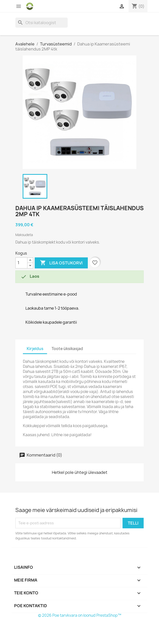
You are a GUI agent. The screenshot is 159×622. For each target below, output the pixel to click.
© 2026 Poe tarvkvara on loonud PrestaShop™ (79, 615)
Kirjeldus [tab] (35, 348)
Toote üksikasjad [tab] (67, 348)
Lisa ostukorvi (61, 263)
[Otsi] (41, 23)
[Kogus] (21, 262)
